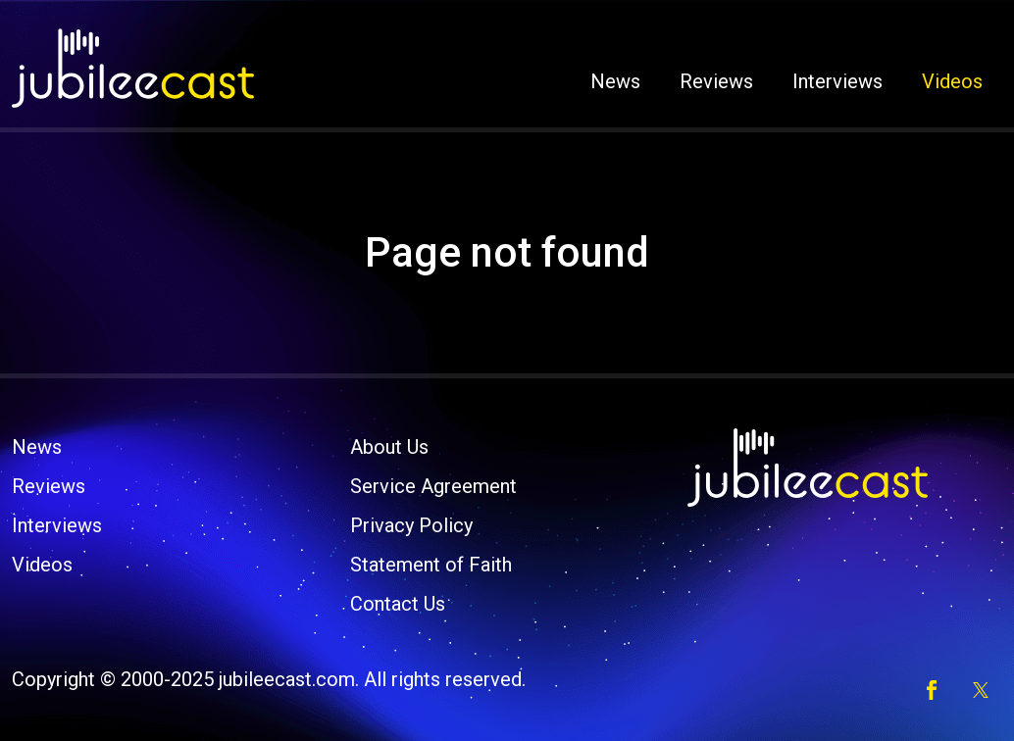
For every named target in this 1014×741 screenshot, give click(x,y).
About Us (389, 447)
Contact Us (397, 604)
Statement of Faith (431, 564)
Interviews (837, 81)
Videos (952, 81)
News (615, 81)
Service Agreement (433, 486)
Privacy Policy (411, 525)
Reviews (716, 81)
